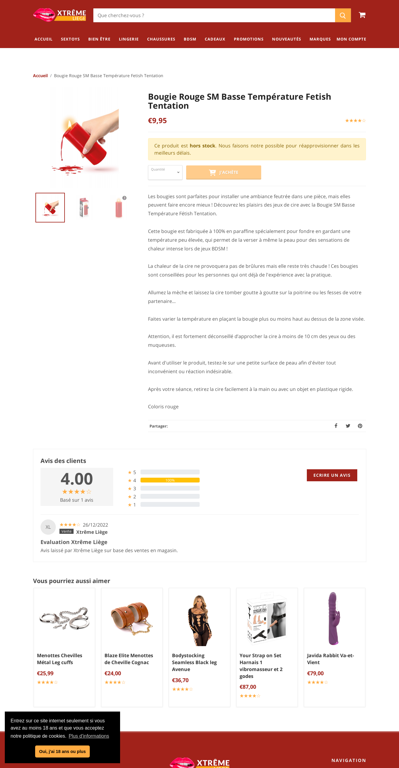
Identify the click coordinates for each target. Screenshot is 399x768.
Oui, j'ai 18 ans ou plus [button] (62, 751)
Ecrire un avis (332, 475)
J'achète (223, 172)
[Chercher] (214, 15)
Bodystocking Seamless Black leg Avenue (194, 662)
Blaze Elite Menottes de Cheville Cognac (128, 659)
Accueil (40, 75)
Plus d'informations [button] (89, 736)
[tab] (159, 472)
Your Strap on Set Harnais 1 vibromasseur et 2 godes (261, 665)
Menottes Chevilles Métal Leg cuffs (59, 659)
